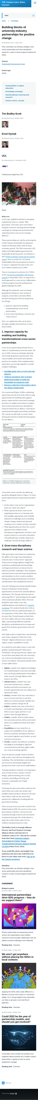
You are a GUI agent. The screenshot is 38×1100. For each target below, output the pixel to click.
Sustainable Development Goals (13, 64)
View (6, 15)
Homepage (14, 21)
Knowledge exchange (14, 91)
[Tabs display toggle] (33, 15)
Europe (21, 100)
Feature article (11, 100)
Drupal (12, 1093)
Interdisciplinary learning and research (17, 96)
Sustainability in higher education (14, 87)
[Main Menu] (35, 3)
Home (4, 21)
